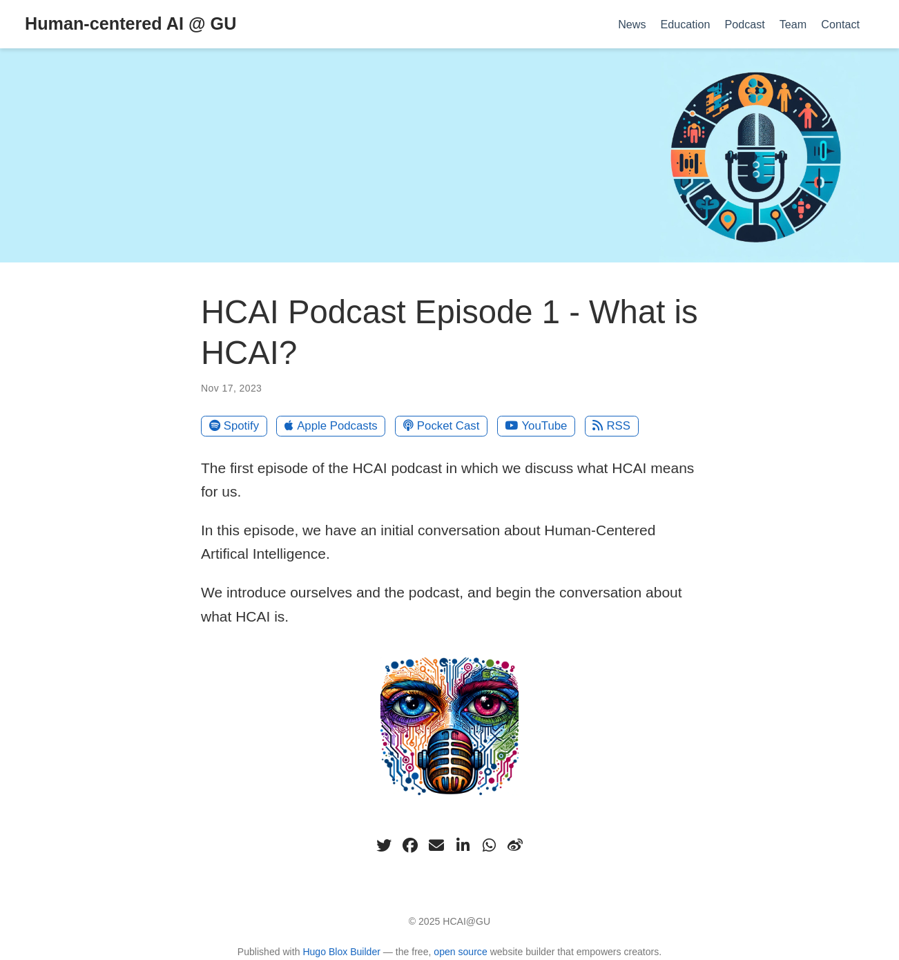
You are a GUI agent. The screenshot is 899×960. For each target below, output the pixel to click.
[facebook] (410, 845)
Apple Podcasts (331, 425)
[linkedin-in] (462, 845)
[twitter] (384, 845)
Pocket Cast (441, 425)
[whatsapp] (488, 845)
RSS (611, 425)
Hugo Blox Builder (341, 951)
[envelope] (436, 845)
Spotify (234, 425)
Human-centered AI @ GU (130, 23)
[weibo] (515, 845)
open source (460, 951)
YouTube (536, 425)
